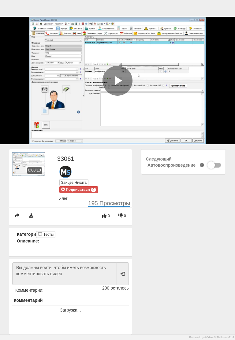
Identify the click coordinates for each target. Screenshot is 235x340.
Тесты (46, 234)
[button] (78, 189)
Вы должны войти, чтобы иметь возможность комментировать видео (64, 273)
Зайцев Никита (74, 182)
